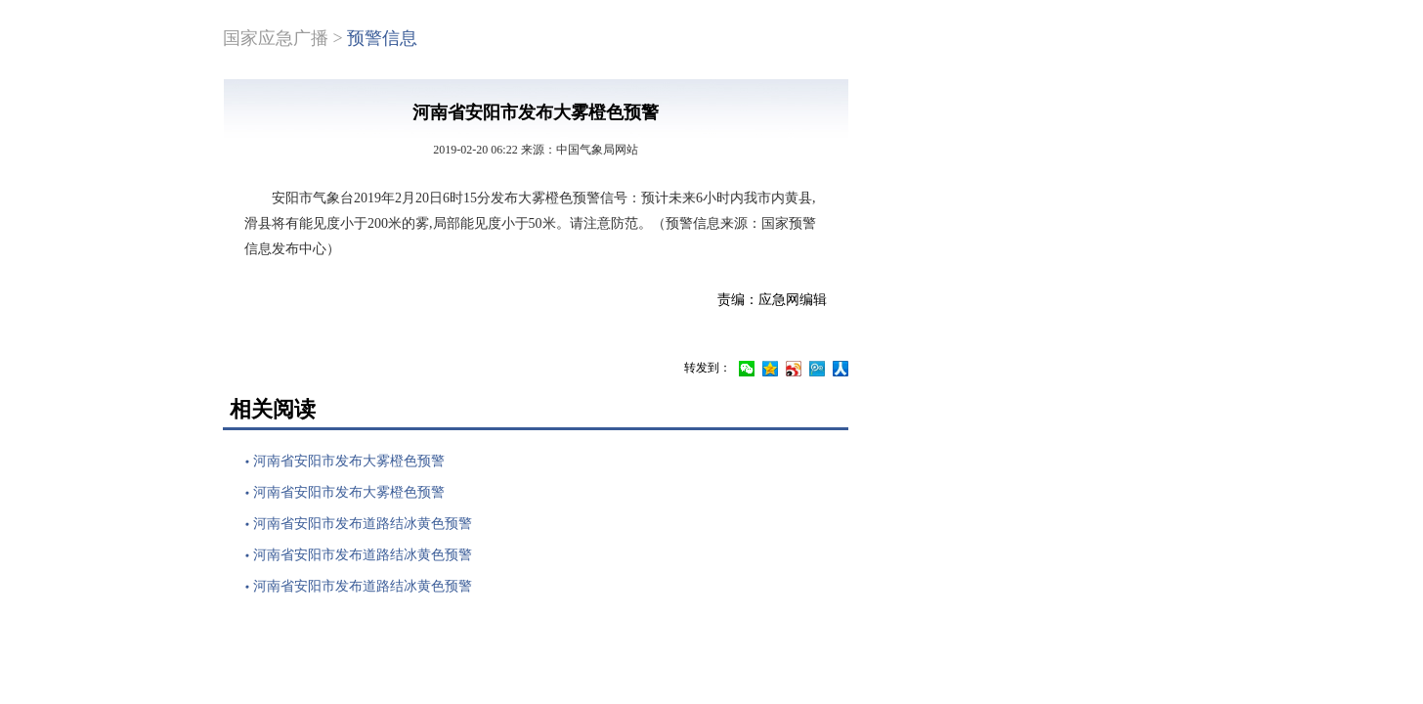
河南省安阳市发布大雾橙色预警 (349, 461)
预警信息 (382, 38)
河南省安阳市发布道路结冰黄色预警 (362, 523)
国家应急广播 (275, 38)
